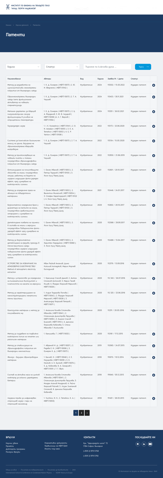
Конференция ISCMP (127, 18)
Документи (85, 18)
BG (153, 7)
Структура (37, 18)
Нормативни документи (56, 443)
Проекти (10, 446)
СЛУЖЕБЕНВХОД (123, 7)
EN (156, 7)
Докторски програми (15, 449)
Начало (8, 25)
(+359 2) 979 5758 (91, 451)
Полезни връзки (13, 452)
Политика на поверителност (32, 470)
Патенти (36, 25)
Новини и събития (105, 18)
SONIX (138, 7)
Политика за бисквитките (58, 470)
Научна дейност (54, 18)
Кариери (71, 18)
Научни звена (12, 443)
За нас (24, 18)
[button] (153, 85)
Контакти (146, 18)
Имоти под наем (52, 449)
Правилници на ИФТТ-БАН (56, 446)
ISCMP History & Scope (64, 473)
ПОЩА (108, 7)
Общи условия (11, 470)
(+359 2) (87, 456)
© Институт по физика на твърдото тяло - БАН (138, 471)
